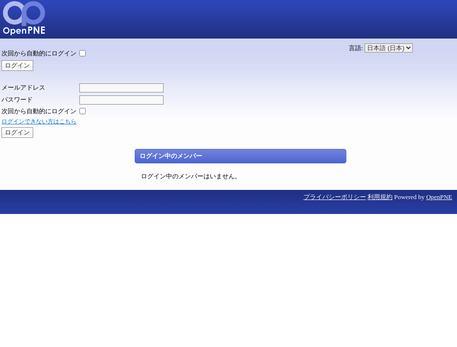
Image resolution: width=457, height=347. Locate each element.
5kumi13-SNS (24, 19)
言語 (355, 48)
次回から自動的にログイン (38, 53)
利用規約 (380, 196)
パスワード (17, 99)
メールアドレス (23, 87)
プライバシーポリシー (335, 196)
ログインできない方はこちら (38, 121)
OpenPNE (439, 196)
